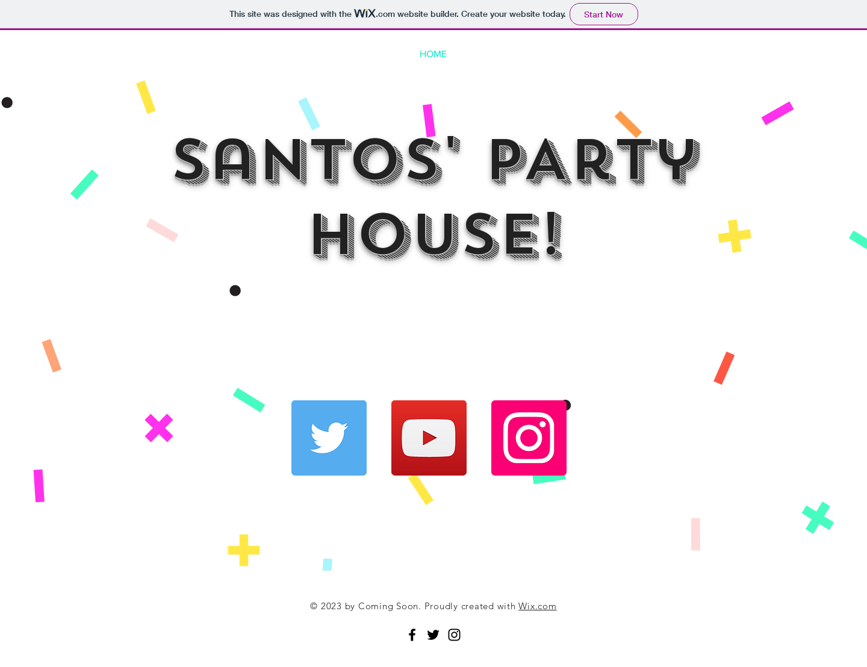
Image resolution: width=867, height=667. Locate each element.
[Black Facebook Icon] (412, 635)
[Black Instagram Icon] (454, 635)
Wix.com (537, 606)
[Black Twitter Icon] (433, 635)
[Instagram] (529, 438)
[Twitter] (329, 438)
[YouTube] (429, 438)
